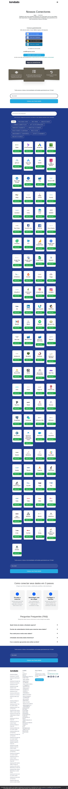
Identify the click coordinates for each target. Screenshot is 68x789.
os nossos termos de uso (36, 57)
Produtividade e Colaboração (20, 130)
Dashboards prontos (28, 676)
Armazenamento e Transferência (20, 133)
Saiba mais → (17, 151)
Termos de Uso (26, 729)
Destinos (25, 709)
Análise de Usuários (17, 136)
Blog (24, 726)
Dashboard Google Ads (15, 681)
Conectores (26, 677)
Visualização (26, 708)
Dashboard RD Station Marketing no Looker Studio (15, 771)
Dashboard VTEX (14, 684)
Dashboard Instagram (15, 689)
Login (24, 725)
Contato (25, 674)
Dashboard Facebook (14, 682)
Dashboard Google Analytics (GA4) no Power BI (14, 742)
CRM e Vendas (34, 121)
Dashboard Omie (13, 691)
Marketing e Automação (35, 127)
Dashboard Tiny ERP (14, 676)
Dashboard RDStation (14, 693)
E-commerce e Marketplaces (19, 124)
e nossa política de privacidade (47, 57)
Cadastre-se (39, 679)
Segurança (25, 724)
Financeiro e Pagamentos (18, 127)
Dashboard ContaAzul (14, 694)
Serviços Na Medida (27, 722)
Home (35, 15)
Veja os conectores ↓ (34, 62)
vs (23, 733)
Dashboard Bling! (13, 674)
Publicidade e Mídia (23, 121)
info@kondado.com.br (53, 674)
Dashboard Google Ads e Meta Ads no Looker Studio (15, 715)
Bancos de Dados (45, 121)
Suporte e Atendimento (39, 133)
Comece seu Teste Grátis (34, 101)
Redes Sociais (34, 130)
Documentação (26, 728)
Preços (24, 675)
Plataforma (25, 710)
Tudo (13, 121)
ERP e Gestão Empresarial (37, 124)
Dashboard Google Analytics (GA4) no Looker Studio (14, 747)
